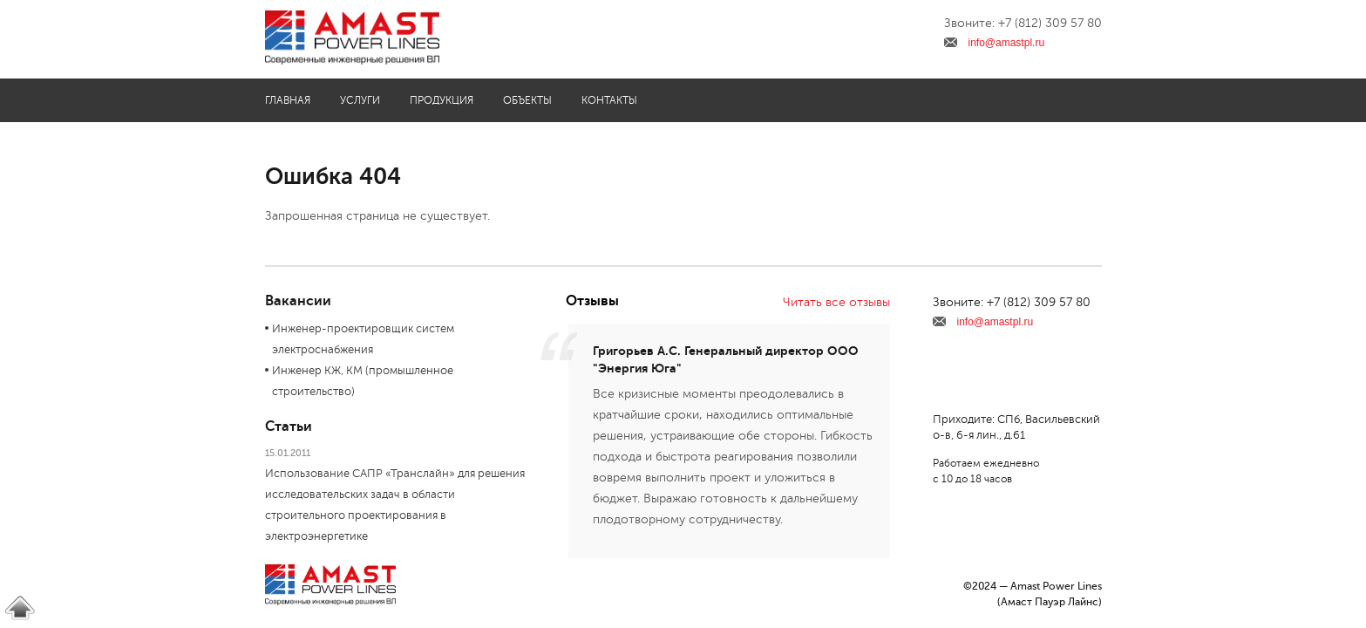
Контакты (609, 100)
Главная (287, 100)
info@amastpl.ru (1006, 43)
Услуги (360, 100)
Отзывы (592, 301)
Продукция (441, 100)
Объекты (527, 100)
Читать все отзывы (836, 302)
